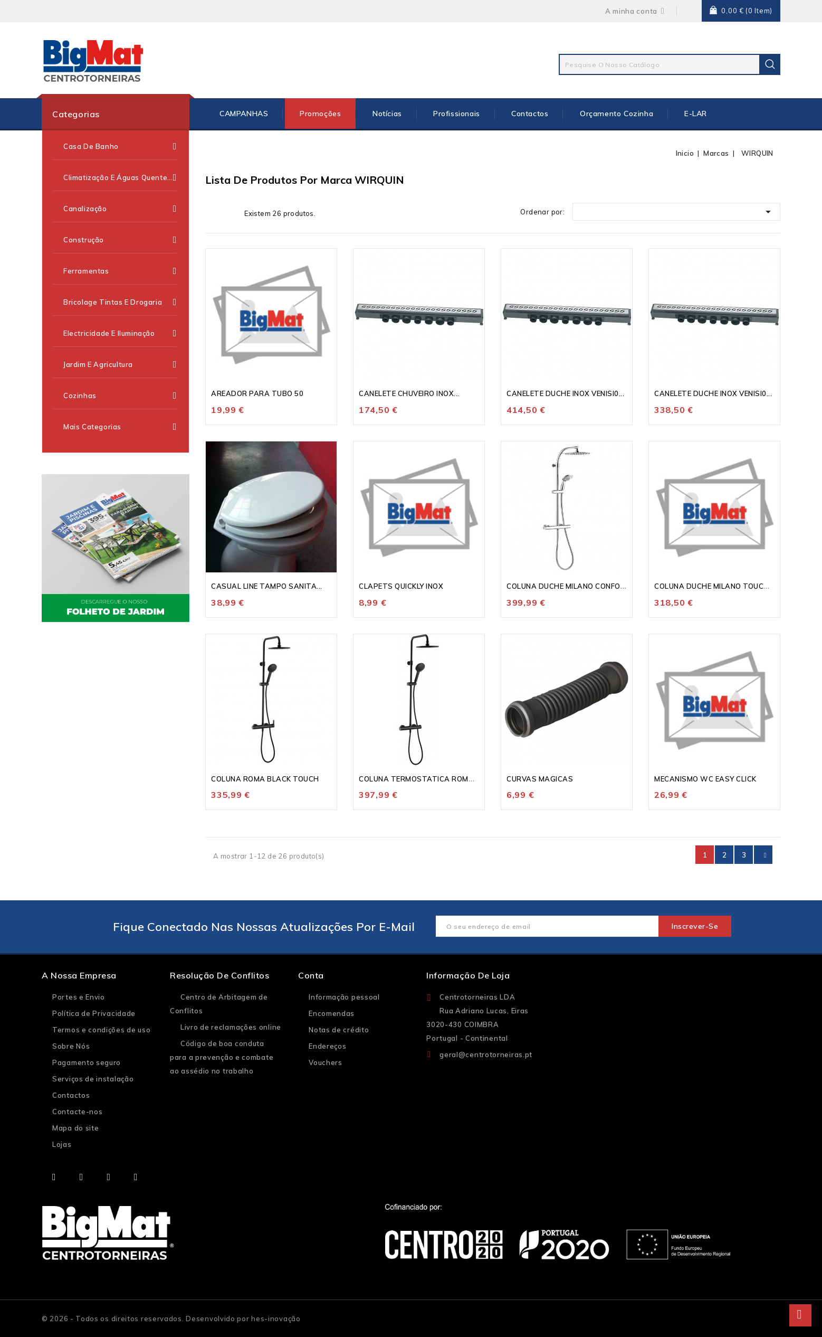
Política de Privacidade (94, 1013)
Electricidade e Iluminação (120, 333)
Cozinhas (120, 395)
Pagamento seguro (86, 1062)
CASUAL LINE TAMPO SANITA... (266, 586)
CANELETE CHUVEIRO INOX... (409, 393)
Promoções (320, 113)
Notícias (387, 113)
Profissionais (456, 113)
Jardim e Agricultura (120, 364)
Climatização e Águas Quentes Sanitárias (120, 177)
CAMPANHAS (243, 113)
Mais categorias (120, 427)
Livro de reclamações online (230, 1027)
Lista (229, 212)
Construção (120, 240)
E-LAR (695, 113)
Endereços (327, 1046)
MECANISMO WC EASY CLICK (705, 779)
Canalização (120, 208)
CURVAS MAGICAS (539, 779)
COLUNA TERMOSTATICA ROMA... (419, 779)
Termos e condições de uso (101, 1029)
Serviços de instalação (92, 1079)
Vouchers (325, 1062)
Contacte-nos (77, 1111)
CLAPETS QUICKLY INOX (401, 586)
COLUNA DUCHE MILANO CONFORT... (571, 586)
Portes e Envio (78, 997)
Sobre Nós (71, 1046)
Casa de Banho (120, 146)
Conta (311, 975)
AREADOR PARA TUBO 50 (257, 393)
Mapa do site (75, 1128)
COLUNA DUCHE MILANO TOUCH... (714, 586)
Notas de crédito (339, 1029)
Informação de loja (468, 975)
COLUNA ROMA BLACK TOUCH (265, 779)
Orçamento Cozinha (616, 113)
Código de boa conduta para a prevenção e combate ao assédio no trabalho (221, 1057)
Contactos (529, 113)
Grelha (213, 212)
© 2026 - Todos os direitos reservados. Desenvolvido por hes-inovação (171, 1318)
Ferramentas (120, 271)
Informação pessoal (344, 997)
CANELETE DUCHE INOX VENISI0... (565, 393)
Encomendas (332, 1013)
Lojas (62, 1144)
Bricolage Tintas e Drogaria (120, 302)
